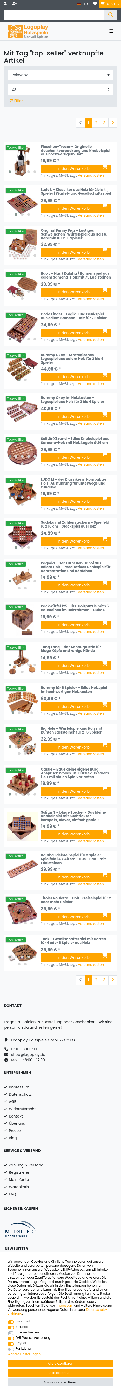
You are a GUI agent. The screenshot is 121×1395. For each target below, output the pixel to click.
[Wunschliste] (95, 4)
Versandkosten (91, 175)
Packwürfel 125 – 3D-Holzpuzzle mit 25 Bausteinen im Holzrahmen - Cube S (75, 608)
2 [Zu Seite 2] (96, 123)
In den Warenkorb (82, 168)
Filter (16, 100)
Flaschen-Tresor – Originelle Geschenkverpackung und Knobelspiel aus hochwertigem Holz (75, 150)
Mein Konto (19, 1179)
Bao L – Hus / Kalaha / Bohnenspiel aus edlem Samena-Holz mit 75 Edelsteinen (76, 276)
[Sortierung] (60, 75)
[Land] (79, 4)
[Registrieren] (15, 4)
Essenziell (23, 1321)
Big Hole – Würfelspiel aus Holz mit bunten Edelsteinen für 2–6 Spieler (71, 731)
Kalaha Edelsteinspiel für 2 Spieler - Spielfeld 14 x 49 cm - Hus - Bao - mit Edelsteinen (73, 859)
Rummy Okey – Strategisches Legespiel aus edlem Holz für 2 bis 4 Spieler (72, 359)
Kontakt (16, 1116)
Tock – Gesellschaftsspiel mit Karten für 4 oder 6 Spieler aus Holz (73, 941)
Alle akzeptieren (60, 1363)
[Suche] (110, 15)
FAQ (12, 1194)
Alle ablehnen (60, 1373)
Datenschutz (20, 1094)
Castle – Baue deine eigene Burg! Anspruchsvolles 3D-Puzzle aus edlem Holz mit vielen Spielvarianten (75, 773)
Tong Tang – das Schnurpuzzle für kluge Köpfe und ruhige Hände (71, 649)
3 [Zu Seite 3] (104, 123)
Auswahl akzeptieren (60, 1382)
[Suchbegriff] (54, 15)
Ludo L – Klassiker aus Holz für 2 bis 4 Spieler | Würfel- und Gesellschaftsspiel (76, 192)
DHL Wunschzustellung (33, 1338)
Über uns (17, 1123)
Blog (13, 1138)
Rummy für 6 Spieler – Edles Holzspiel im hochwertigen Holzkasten (74, 690)
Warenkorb (19, 1187)
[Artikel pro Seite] (60, 89)
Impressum (19, 1087)
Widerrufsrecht (22, 1109)
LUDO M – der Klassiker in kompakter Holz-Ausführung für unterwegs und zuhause (73, 483)
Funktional (24, 1349)
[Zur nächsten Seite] (112, 123)
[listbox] (22, 160)
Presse (15, 1130)
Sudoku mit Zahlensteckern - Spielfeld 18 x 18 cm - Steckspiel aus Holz (75, 525)
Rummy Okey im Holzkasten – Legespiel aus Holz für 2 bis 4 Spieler (72, 400)
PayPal (21, 1343)
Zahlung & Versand (26, 1165)
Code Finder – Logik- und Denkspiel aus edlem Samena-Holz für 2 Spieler (74, 316)
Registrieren (19, 1172)
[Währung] (87, 4)
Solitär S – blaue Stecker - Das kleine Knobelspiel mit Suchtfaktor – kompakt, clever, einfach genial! (73, 816)
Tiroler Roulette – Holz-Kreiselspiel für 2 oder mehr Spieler (76, 900)
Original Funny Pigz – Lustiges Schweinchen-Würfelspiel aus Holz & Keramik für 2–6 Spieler (74, 234)
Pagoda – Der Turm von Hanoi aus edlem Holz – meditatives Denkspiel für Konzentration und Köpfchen (75, 567)
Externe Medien (27, 1332)
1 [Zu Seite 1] (88, 123)
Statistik (22, 1327)
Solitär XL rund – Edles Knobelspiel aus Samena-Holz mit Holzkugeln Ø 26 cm (75, 441)
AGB (12, 1101)
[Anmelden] (6, 4)
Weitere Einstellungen (24, 1354)
